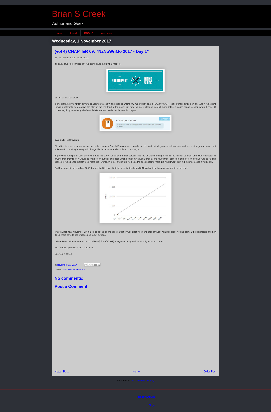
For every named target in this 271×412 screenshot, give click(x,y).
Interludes (106, 33)
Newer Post (62, 371)
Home (59, 33)
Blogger (152, 405)
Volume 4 (80, 269)
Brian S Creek (79, 14)
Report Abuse (146, 396)
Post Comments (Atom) (142, 380)
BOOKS (88, 33)
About (73, 33)
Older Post (210, 371)
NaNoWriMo (69, 269)
